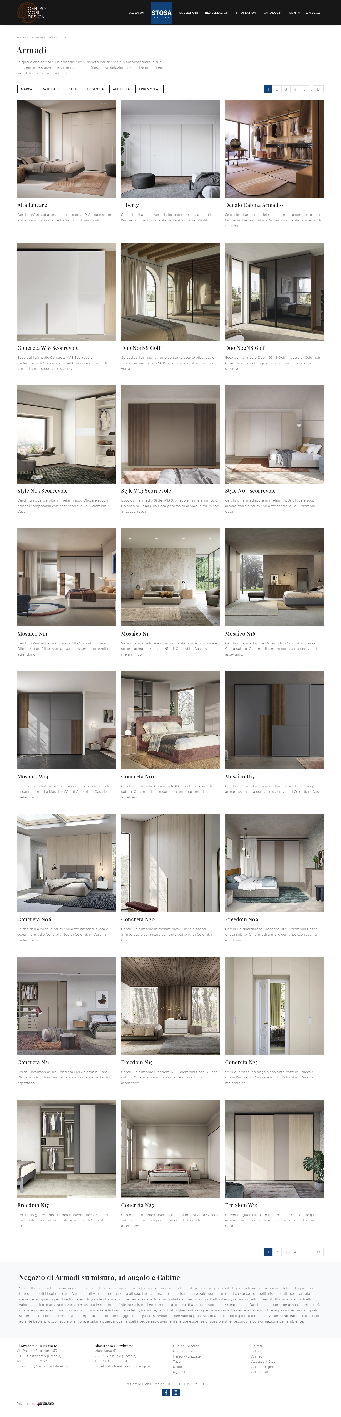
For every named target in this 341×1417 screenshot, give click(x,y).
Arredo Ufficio (262, 1372)
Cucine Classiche (186, 1351)
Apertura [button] (121, 89)
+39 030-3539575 (35, 1361)
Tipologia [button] (95, 89)
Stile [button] (73, 89)
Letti (255, 1351)
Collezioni (188, 12)
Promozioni (246, 12)
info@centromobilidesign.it (50, 1366)
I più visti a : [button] (149, 89)
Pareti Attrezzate (187, 1356)
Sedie (177, 1367)
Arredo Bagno (262, 1367)
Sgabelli (179, 1372)
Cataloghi (273, 12)
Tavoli (177, 1362)
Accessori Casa (263, 1362)
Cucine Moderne (186, 1346)
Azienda (136, 12)
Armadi (61, 37)
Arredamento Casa (40, 37)
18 (318, 89)
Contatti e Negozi (305, 12)
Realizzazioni (217, 12)
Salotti (256, 1346)
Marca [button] (26, 89)
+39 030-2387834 (114, 1361)
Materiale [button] (51, 89)
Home (20, 37)
